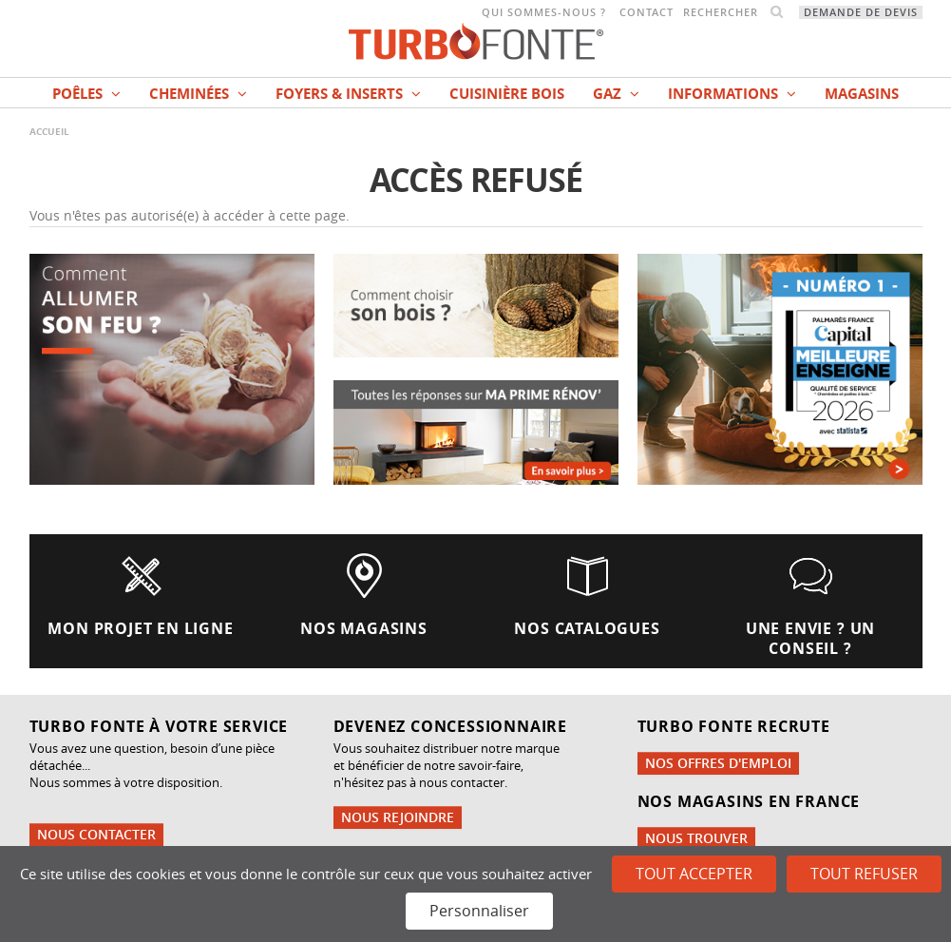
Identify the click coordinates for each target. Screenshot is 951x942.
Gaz (616, 94)
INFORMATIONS (732, 94)
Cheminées (198, 94)
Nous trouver (696, 838)
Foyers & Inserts (348, 94)
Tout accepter (694, 873)
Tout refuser (864, 873)
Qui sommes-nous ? (544, 12)
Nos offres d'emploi (718, 763)
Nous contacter (96, 834)
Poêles (86, 94)
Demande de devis (861, 12)
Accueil (49, 131)
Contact (646, 12)
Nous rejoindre (397, 817)
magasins (862, 94)
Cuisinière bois (506, 94)
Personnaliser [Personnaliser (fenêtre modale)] (479, 910)
